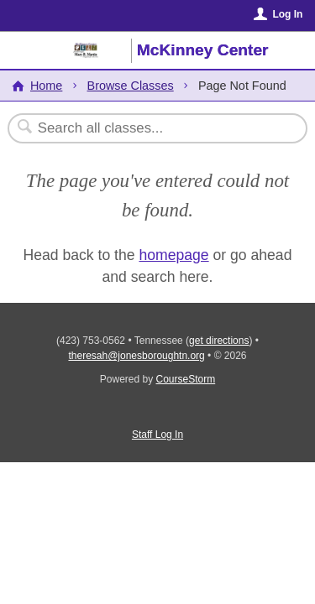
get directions (219, 340)
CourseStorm (186, 379)
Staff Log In (157, 434)
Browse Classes (130, 85)
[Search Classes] (148, 128)
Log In (287, 14)
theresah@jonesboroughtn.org (136, 356)
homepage (173, 255)
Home (46, 85)
